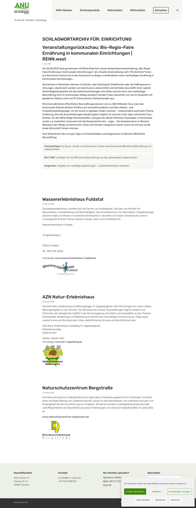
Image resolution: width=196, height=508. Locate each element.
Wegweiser (50, 165)
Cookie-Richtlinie (143, 500)
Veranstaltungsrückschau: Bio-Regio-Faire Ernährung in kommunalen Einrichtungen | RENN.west (88, 53)
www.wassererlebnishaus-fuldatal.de (75, 258)
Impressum (175, 500)
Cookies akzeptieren (135, 491)
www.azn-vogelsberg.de (68, 341)
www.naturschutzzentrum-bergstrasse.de (65, 416)
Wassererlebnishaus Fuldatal (72, 199)
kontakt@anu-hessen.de (69, 478)
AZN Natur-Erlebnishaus (68, 296)
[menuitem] (64, 10)
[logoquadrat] (22, 8)
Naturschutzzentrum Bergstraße (77, 387)
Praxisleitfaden (53, 146)
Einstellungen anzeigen (179, 491)
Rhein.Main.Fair (90, 68)
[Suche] (177, 10)
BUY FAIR (49, 157)
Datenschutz (160, 500)
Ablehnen (156, 491)
